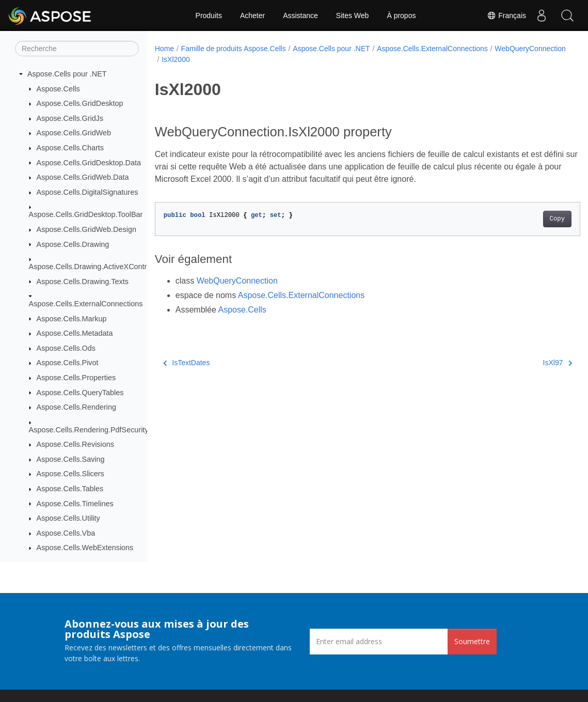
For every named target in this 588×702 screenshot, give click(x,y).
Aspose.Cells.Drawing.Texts (83, 281)
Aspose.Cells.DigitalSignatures (87, 192)
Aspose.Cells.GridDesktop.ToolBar (86, 214)
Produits (209, 15)
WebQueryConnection (197, 59)
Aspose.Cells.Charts (70, 148)
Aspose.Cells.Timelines (75, 504)
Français (506, 15)
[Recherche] (77, 48)
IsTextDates (186, 362)
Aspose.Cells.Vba (66, 533)
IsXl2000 (253, 59)
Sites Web (352, 15)
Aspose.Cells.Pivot (68, 362)
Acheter (252, 15)
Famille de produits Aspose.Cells (233, 48)
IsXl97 (527, 362)
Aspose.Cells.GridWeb (74, 133)
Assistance (300, 15)
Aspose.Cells (58, 89)
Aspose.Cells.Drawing (73, 244)
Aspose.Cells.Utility (68, 518)
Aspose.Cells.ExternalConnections (86, 304)
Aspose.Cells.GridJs (70, 118)
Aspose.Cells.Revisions (75, 444)
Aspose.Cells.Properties (76, 377)
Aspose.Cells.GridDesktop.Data (89, 163)
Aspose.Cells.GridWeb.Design (86, 229)
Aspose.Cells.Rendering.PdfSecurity (89, 430)
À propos (401, 15)
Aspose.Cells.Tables (70, 489)
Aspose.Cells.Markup (72, 319)
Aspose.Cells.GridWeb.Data (83, 177)
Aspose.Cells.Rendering (76, 407)
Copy (527, 219)
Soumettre (472, 641)
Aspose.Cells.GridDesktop (80, 103)
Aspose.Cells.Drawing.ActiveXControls (92, 266)
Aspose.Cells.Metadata (75, 333)
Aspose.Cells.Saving (71, 459)
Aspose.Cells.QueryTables (80, 392)
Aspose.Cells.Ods (66, 348)
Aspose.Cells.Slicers (70, 474)
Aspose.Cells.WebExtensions (85, 547)
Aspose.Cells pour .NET (67, 74)
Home (164, 48)
